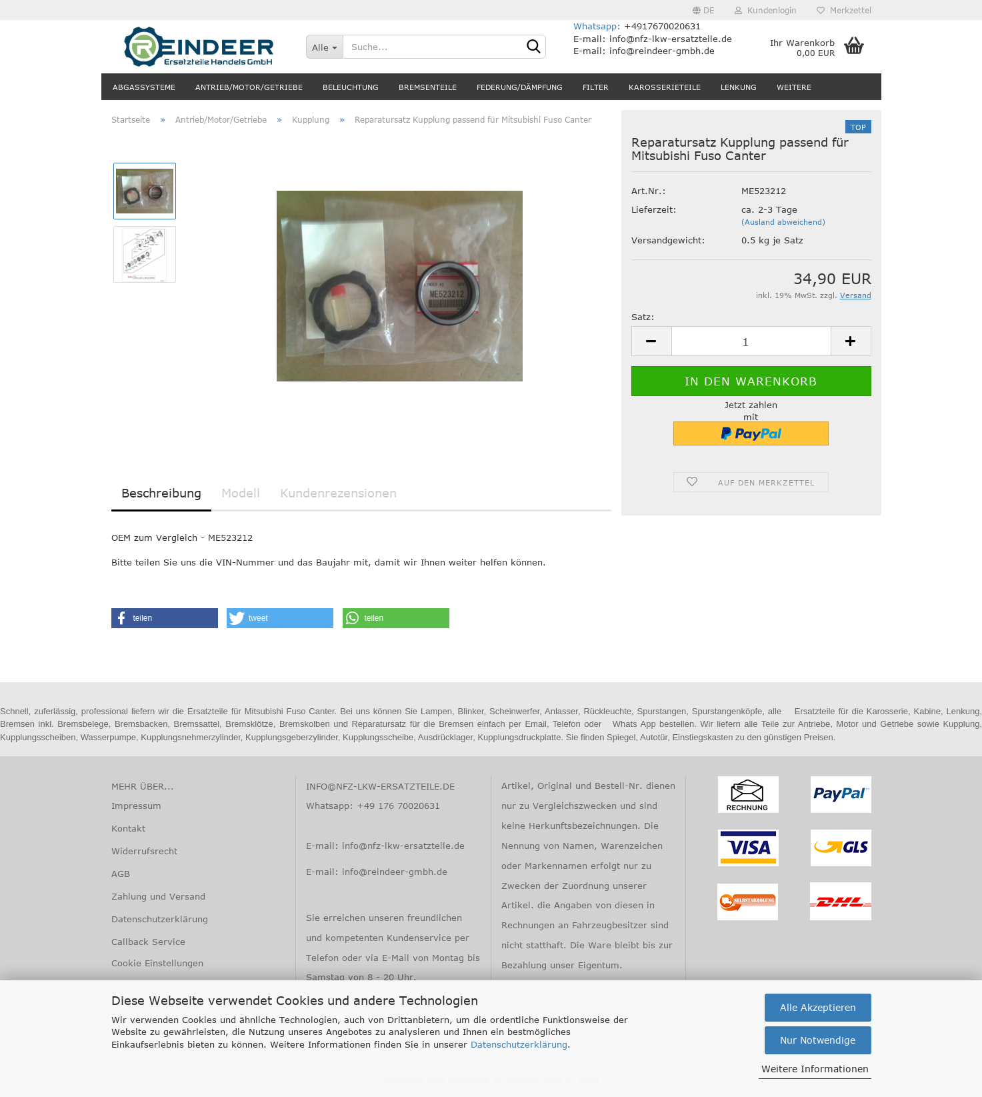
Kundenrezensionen (338, 492)
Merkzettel (844, 10)
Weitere (794, 87)
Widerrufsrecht (144, 851)
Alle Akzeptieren (818, 1007)
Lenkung (739, 87)
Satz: (643, 316)
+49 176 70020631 (398, 805)
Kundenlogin (766, 10)
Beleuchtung (351, 87)
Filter (596, 87)
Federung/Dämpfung (520, 87)
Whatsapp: (598, 26)
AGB (120, 873)
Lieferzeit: (654, 209)
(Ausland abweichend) (783, 221)
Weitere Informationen (815, 1068)
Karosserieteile (665, 87)
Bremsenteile (428, 87)
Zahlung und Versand (158, 896)
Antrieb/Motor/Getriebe (249, 87)
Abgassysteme (144, 87)
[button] (164, 618)
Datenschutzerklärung (519, 1044)
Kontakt (128, 828)
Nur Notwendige (817, 1040)
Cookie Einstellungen (157, 963)
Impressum (136, 805)
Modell (240, 492)
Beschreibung (161, 492)
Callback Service (148, 941)
